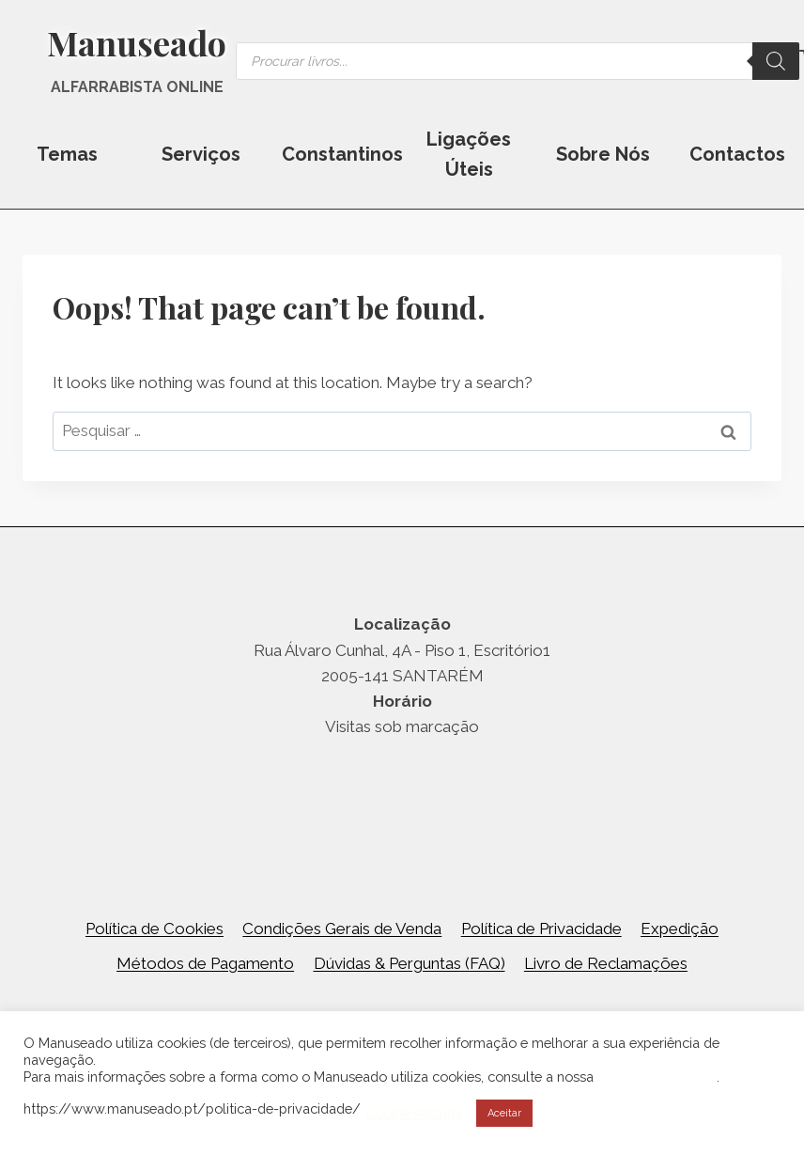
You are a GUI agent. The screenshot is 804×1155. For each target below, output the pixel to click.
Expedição (680, 928)
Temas (67, 154)
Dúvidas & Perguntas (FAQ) (409, 963)
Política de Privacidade (541, 928)
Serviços (201, 154)
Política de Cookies (154, 928)
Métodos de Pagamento (205, 963)
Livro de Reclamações (606, 963)
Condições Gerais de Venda (341, 928)
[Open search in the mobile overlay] (517, 61)
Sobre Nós (603, 154)
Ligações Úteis (468, 154)
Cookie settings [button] (413, 1113)
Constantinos (342, 154)
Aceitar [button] (504, 1113)
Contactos (737, 154)
